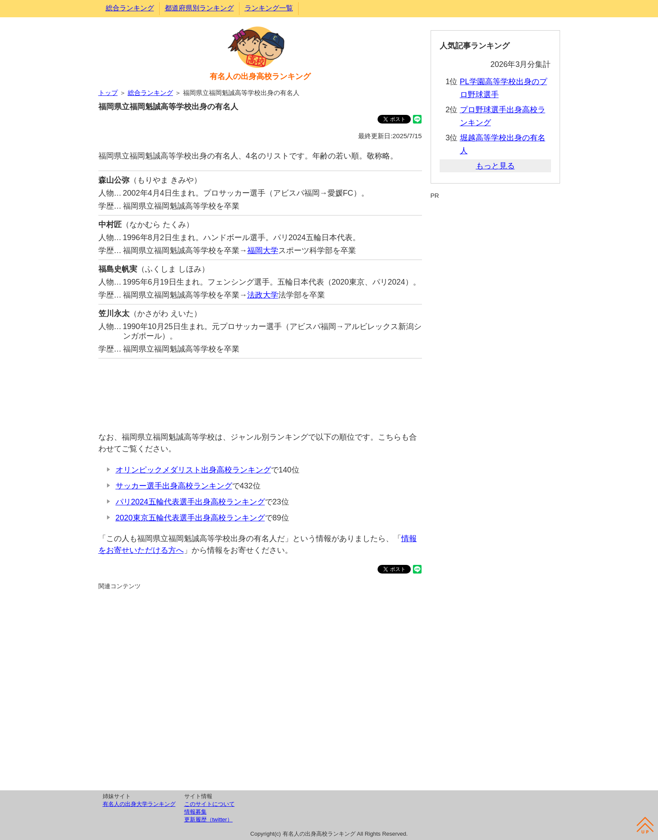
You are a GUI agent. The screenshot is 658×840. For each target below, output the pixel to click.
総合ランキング (130, 8)
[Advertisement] (260, 390)
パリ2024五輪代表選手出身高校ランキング (190, 502)
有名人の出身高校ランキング (260, 76)
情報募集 (195, 811)
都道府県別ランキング (199, 8)
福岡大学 (262, 250)
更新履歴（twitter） (208, 819)
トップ (108, 92)
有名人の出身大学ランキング (139, 804)
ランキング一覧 (269, 8)
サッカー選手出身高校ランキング (174, 486)
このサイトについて (209, 804)
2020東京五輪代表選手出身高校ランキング (190, 518)
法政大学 (262, 295)
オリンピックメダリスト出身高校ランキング (193, 470)
